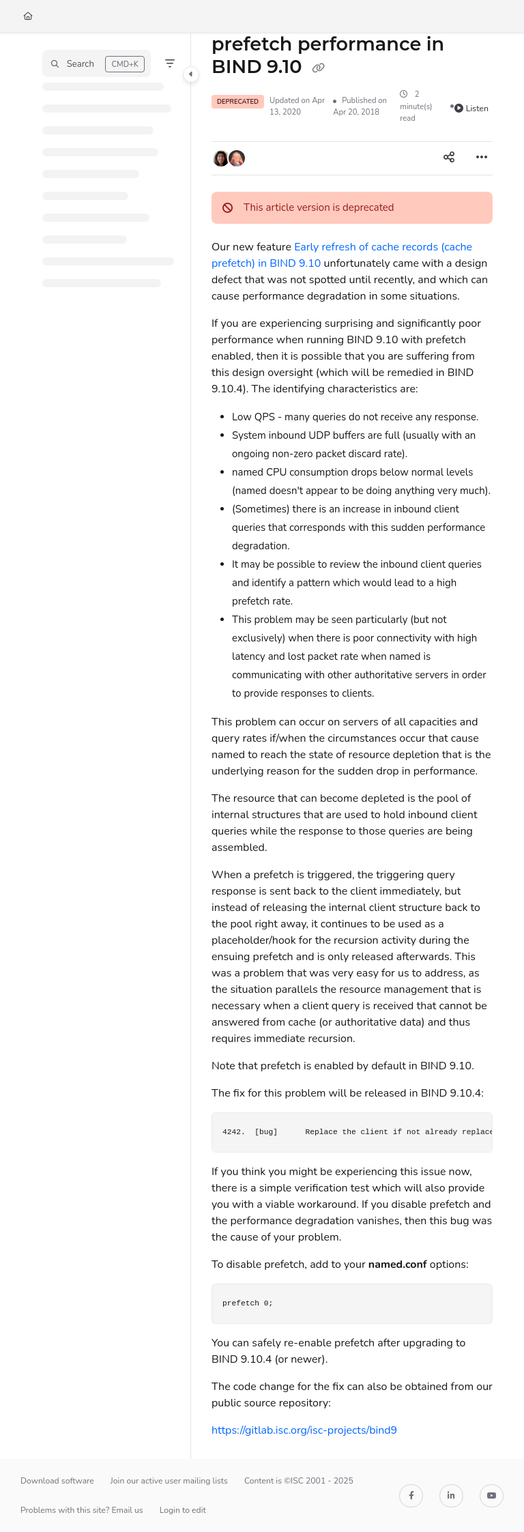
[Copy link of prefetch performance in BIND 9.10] (318, 67)
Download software (57, 1480)
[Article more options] (482, 158)
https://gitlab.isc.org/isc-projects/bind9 (304, 1430)
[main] (352, 746)
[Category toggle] (191, 74)
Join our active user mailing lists (169, 1480)
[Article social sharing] (449, 158)
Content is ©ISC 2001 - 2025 (298, 1480)
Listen (471, 108)
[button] (96, 63)
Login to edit (183, 1510)
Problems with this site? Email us (81, 1510)
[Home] (28, 16)
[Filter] (170, 63)
